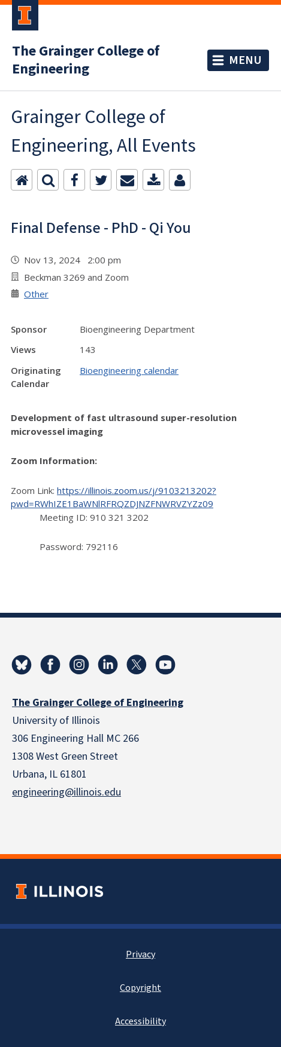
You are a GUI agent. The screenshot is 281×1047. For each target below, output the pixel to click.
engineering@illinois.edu (66, 792)
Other (36, 294)
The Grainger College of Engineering (85, 60)
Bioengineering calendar (129, 370)
